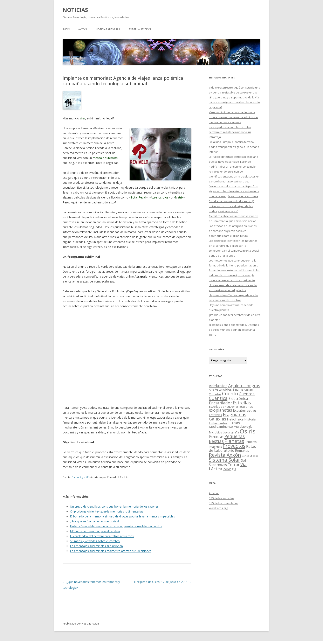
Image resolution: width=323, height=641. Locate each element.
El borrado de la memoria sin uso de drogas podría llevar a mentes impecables (122, 516)
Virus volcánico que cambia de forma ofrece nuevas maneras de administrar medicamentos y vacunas (233, 117)
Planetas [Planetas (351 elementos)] (234, 441)
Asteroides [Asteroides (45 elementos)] (223, 389)
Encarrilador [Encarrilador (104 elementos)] (220, 403)
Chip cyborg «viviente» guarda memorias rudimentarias (106, 511)
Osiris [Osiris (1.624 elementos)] (247, 431)
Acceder (214, 493)
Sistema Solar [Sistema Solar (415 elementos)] (224, 459)
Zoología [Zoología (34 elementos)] (229, 469)
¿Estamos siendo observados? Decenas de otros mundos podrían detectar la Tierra (234, 329)
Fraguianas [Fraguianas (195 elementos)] (234, 414)
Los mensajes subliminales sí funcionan (96, 546)
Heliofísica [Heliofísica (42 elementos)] (235, 419)
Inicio (66, 29)
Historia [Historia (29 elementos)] (250, 419)
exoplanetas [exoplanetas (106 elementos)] (220, 410)
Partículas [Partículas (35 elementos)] (216, 436)
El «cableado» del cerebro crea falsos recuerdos (102, 536)
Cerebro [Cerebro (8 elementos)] (249, 389)
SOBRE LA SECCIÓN (140, 29)
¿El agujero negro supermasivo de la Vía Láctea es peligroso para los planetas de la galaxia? (234, 102)
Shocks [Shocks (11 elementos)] (254, 455)
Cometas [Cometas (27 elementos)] (215, 394)
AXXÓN (82, 29)
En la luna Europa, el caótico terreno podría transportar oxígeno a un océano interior (234, 147)
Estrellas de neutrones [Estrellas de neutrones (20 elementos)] (224, 407)
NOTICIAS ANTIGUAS (108, 29)
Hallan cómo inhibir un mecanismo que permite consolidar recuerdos (116, 526)
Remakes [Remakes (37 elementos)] (242, 450)
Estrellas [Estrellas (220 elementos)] (242, 402)
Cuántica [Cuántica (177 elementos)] (218, 398)
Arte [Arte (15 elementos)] (211, 389)
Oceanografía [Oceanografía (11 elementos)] (231, 432)
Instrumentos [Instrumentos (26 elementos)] (218, 423)
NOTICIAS (75, 10)
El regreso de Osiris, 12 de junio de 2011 (162, 582)
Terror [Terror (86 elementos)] (234, 464)
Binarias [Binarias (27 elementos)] (238, 389)
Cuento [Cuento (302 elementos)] (230, 393)
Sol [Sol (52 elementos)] (243, 460)
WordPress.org (218, 508)
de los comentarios (223, 503)
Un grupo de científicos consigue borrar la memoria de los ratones (114, 506)
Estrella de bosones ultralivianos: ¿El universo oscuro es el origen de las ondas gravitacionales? (231, 206)
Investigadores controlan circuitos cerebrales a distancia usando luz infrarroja (230, 132)
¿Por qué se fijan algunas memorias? (94, 521)
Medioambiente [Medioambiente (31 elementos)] (221, 426)
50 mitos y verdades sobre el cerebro (95, 541)
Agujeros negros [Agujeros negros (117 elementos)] (244, 385)
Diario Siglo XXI (80, 477)
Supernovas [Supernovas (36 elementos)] (218, 464)
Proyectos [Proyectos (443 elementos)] (234, 446)
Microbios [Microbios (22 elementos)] (215, 432)
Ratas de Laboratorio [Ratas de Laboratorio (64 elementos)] (232, 448)
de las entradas (221, 498)
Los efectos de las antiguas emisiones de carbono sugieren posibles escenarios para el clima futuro (233, 231)
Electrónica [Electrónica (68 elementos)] (238, 398)
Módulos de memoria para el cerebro (95, 531)
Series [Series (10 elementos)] (245, 455)
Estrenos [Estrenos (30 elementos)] (246, 406)
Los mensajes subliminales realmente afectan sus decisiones (110, 551)
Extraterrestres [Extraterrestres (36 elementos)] (244, 410)
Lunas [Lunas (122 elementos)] (234, 423)
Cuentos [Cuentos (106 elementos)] (247, 394)
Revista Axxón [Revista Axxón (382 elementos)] (225, 454)
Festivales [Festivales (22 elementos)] (215, 415)
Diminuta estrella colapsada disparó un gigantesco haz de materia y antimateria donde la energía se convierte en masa (234, 191)
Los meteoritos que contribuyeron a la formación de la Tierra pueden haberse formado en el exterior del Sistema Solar (234, 265)
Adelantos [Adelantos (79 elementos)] (218, 385)
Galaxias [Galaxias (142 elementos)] (217, 419)
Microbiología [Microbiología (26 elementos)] (243, 426)
